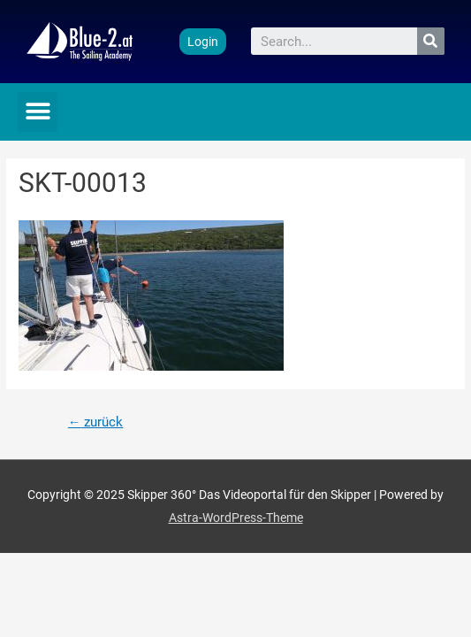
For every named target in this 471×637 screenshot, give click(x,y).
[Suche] (430, 41)
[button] (202, 41)
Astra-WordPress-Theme (236, 517)
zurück (96, 422)
